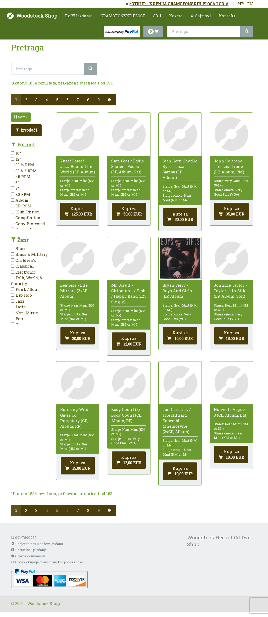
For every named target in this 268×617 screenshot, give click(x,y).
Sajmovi (200, 15)
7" (15, 188)
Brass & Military (29, 254)
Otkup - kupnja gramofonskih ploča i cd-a (47, 562)
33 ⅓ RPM (22, 164)
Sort (21, 117)
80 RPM (20, 194)
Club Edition (25, 211)
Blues (18, 248)
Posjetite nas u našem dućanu (37, 543)
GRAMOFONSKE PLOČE (122, 15)
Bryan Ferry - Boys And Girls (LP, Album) (177, 290)
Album (19, 200)
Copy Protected (28, 223)
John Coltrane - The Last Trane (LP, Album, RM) (229, 166)
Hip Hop (21, 295)
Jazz (17, 301)
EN (250, 3)
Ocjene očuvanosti (28, 556)
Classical (22, 266)
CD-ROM (21, 205)
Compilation (26, 217)
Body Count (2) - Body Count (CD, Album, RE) (126, 415)
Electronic (23, 272)
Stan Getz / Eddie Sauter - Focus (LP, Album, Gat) (127, 166)
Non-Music (24, 312)
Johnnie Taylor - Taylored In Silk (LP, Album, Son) (230, 290)
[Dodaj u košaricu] (78, 211)
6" (15, 182)
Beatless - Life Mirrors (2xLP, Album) (74, 290)
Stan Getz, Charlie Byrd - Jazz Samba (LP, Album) (180, 169)
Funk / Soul (25, 289)
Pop (17, 318)
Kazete (175, 15)
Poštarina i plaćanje (29, 549)
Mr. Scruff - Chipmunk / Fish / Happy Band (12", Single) (128, 293)
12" (16, 159)
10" (16, 153)
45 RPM (20, 176)
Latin (18, 306)
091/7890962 (23, 537)
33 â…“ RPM (24, 170)
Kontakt (227, 15)
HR (241, 3)
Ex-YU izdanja (79, 15)
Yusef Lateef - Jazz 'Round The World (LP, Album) (77, 166)
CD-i (157, 15)
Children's (23, 260)
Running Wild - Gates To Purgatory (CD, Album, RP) (75, 418)
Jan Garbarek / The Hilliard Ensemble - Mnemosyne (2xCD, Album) (177, 420)
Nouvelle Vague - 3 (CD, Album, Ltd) (231, 412)
